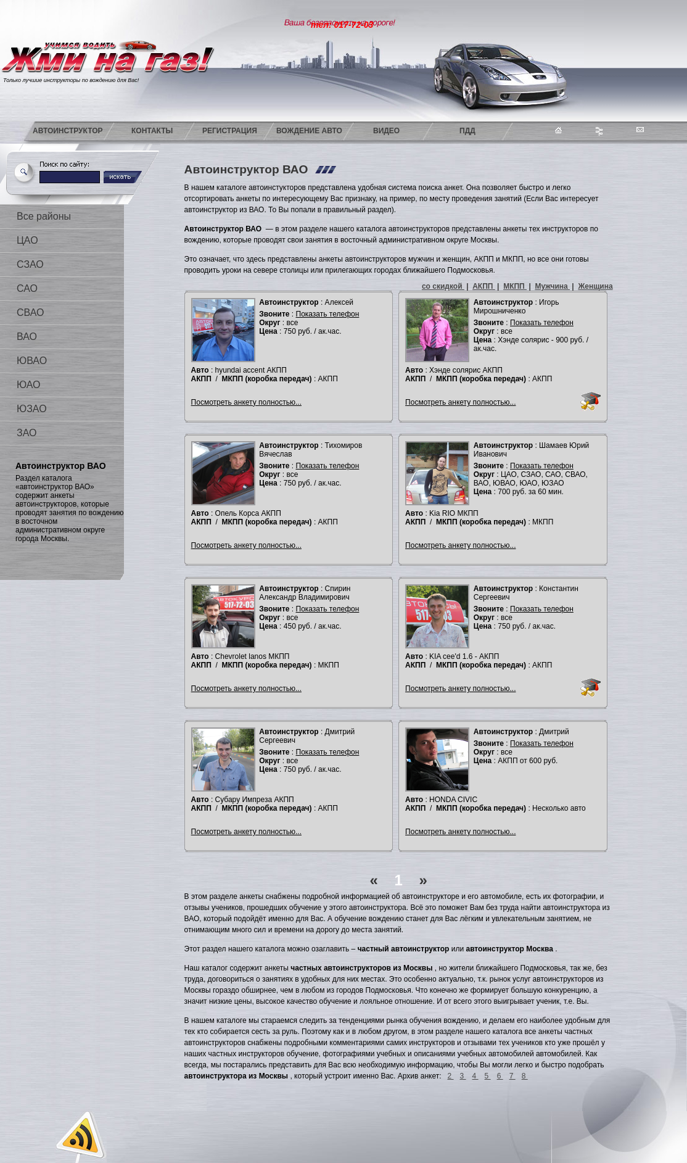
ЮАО (28, 384)
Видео (386, 130)
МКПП (515, 286)
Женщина (595, 286)
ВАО (27, 336)
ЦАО (27, 240)
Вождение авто (309, 130)
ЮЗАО (32, 409)
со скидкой (443, 286)
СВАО (30, 312)
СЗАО (30, 264)
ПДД (467, 130)
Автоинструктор (68, 130)
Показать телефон (328, 314)
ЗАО (26, 433)
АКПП (483, 286)
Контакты (152, 130)
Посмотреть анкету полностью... (246, 402)
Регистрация (229, 130)
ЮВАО (32, 360)
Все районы (44, 216)
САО (27, 288)
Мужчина (552, 286)
